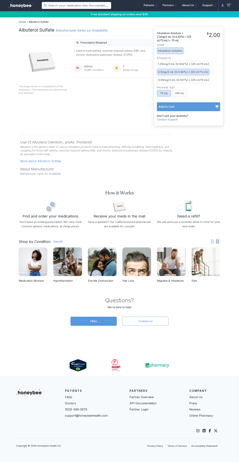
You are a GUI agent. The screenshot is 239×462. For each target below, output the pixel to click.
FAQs (93, 321)
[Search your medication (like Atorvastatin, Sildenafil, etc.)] (79, 5)
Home (22, 21)
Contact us (145, 321)
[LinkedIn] (204, 431)
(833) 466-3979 (76, 409)
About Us (195, 397)
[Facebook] (210, 431)
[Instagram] (198, 431)
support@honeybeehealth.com (86, 415)
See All (57, 241)
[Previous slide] (212, 241)
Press (193, 403)
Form (160, 45)
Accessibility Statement (204, 445)
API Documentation (143, 403)
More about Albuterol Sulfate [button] (40, 161)
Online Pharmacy (201, 415)
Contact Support (167, 119)
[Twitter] (216, 431)
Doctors (70, 403)
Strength (164, 58)
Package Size (166, 87)
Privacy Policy (155, 445)
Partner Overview (141, 397)
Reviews (194, 409)
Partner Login (138, 409)
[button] (150, 5)
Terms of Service (177, 445)
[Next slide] (217, 241)
